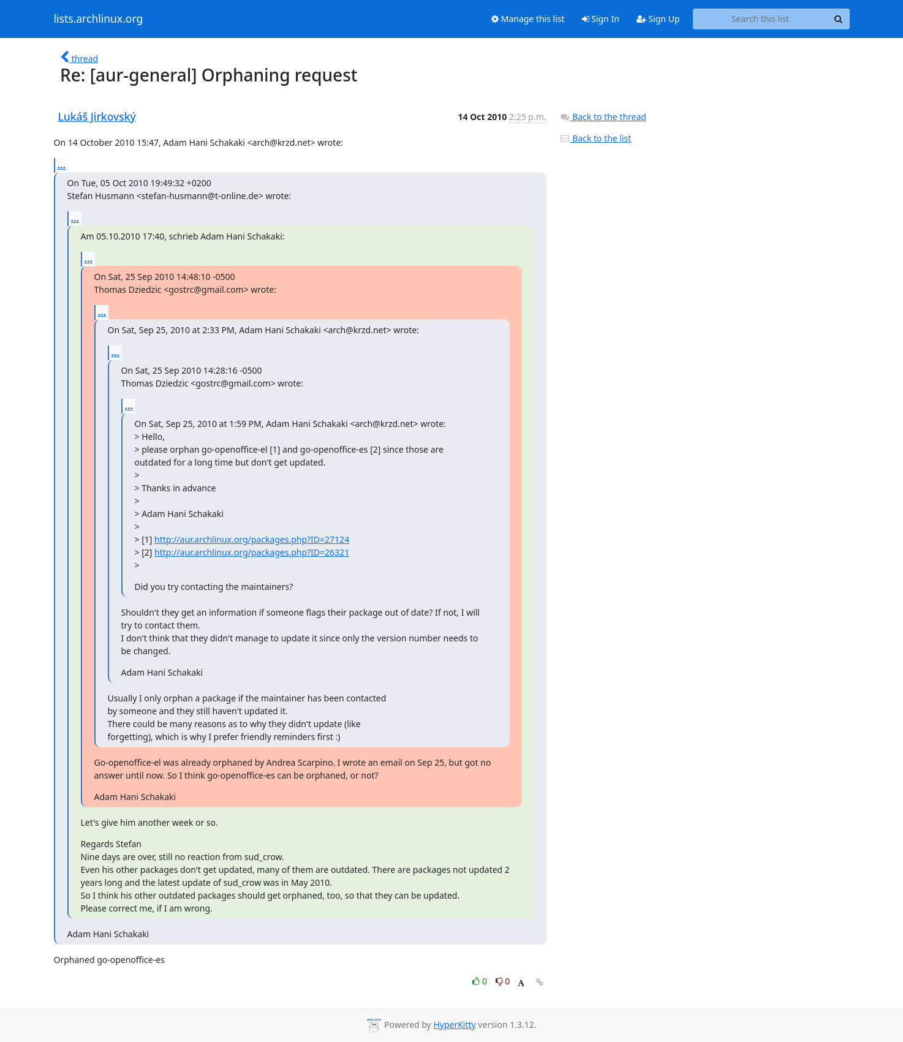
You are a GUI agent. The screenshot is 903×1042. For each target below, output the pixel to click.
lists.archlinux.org (98, 19)
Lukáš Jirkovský (97, 116)
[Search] (839, 19)
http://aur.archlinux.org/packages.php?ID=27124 (251, 539)
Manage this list (528, 19)
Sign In (600, 19)
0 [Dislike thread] (503, 981)
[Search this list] (760, 19)
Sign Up (658, 19)
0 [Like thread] (480, 981)
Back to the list (595, 138)
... (62, 165)
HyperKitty (454, 1024)
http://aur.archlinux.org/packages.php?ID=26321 (251, 552)
